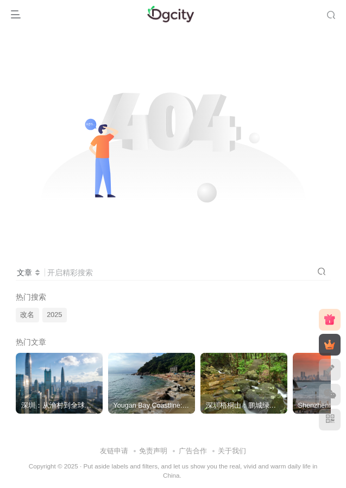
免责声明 (153, 451)
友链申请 (114, 451)
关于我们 (232, 451)
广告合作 (193, 451)
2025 (54, 315)
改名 (27, 315)
